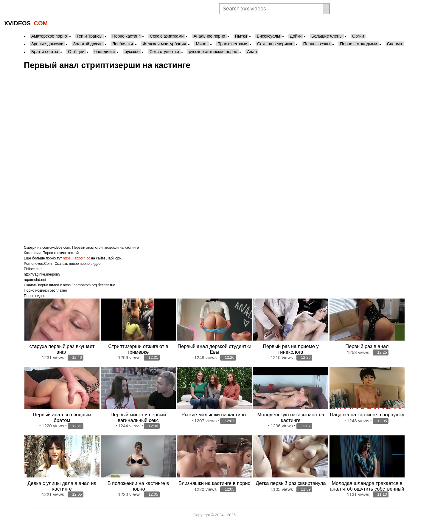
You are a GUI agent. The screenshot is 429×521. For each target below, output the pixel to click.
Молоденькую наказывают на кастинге (290, 417)
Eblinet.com (33, 269)
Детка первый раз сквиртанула (291, 483)
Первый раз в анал (366, 346)
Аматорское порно (49, 36)
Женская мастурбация (164, 43)
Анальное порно (209, 36)
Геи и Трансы (89, 36)
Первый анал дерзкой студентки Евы (214, 349)
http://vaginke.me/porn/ (42, 274)
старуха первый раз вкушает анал (62, 349)
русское (132, 51)
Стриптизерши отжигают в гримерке (138, 349)
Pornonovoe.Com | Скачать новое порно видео (62, 264)
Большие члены (326, 36)
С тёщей (76, 51)
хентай (73, 253)
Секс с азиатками (167, 36)
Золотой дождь (87, 43)
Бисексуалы (268, 36)
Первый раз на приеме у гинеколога (291, 349)
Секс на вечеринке (275, 43)
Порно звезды (316, 43)
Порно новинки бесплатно (45, 290)
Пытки (241, 36)
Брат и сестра (44, 51)
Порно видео (34, 296)
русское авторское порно (213, 51)
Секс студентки (164, 51)
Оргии (358, 36)
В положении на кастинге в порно (138, 485)
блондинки (104, 51)
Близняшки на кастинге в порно (214, 483)
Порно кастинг (126, 36)
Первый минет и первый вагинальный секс (138, 417)
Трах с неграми (232, 43)
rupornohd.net (35, 280)
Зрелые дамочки (47, 43)
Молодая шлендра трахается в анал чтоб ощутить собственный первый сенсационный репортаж (367, 488)
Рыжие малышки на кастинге (214, 414)
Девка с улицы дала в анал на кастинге (61, 485)
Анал (252, 51)
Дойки (295, 36)
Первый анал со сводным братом (62, 417)
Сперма (394, 43)
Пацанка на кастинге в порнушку (367, 414)
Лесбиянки (122, 43)
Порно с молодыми (358, 43)
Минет (202, 43)
